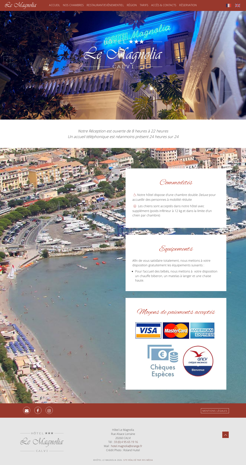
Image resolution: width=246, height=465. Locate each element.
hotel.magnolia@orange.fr (126, 446)
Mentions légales (214, 410)
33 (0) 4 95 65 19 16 (126, 442)
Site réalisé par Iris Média (138, 460)
